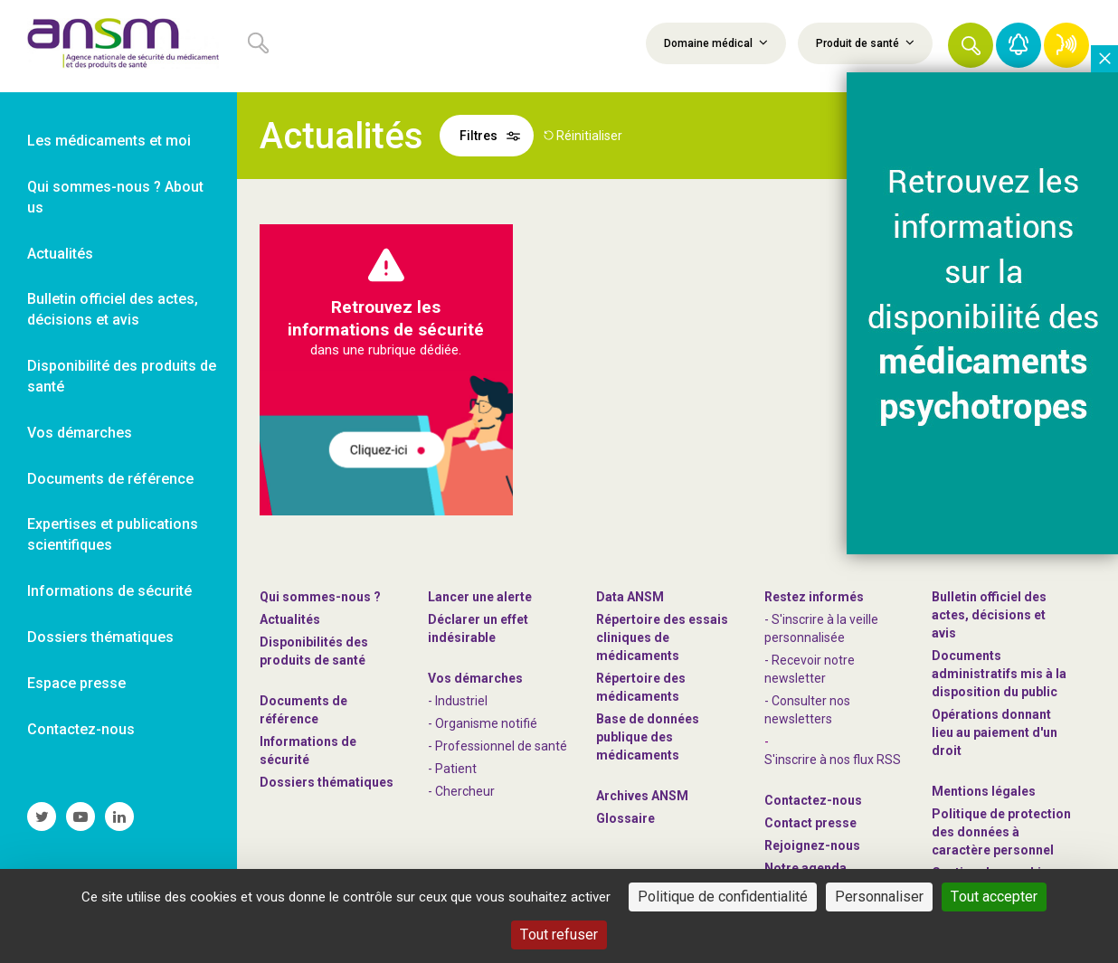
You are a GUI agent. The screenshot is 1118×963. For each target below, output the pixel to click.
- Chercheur (461, 791)
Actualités (290, 619)
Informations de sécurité (308, 750)
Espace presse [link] (76, 683)
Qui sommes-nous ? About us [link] (115, 197)
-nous (812, 845)
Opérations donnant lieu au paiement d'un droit (994, 732)
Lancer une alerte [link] (480, 597)
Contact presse (810, 823)
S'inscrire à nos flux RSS (832, 759)
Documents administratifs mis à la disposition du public (999, 673)
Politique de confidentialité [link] (723, 896)
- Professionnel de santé (497, 746)
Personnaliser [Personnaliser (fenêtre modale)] (879, 896)
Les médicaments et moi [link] (109, 140)
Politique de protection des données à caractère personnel (1001, 832)
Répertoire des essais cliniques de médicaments (662, 637)
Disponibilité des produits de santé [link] (121, 376)
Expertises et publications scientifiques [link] (112, 534)
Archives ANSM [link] (642, 795)
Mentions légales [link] (984, 791)
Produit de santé (865, 42)
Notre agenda (805, 868)
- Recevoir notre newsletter (809, 669)
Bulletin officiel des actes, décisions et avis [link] (112, 309)
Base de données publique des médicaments (647, 737)
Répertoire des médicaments (641, 687)
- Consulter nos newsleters (807, 710)
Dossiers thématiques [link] (100, 637)
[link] (118, 46)
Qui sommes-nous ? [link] (320, 597)
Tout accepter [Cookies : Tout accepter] (994, 896)
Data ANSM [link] (630, 597)
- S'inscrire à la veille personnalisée (821, 628)
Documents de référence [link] (110, 478)
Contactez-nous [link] (81, 729)
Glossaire (625, 818)
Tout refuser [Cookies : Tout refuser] (559, 934)
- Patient (452, 768)
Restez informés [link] (814, 597)
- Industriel (458, 701)
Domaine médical (716, 42)
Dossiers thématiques (326, 782)
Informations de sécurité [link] (109, 591)
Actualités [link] (60, 253)
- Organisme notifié (482, 723)
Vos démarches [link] (79, 432)
